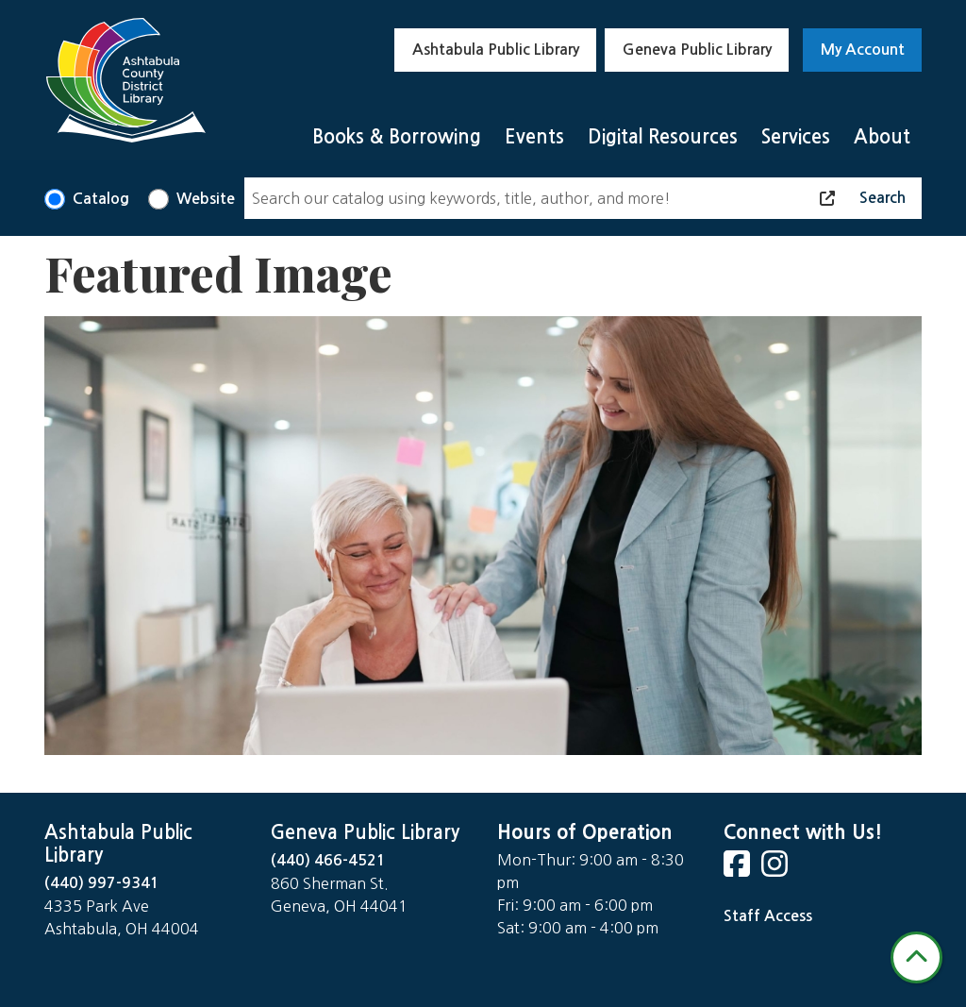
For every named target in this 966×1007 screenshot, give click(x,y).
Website (205, 199)
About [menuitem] (882, 136)
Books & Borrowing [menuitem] (396, 136)
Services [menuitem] (795, 136)
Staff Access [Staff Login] (768, 916)
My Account (863, 49)
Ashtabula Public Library (495, 49)
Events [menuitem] (534, 136)
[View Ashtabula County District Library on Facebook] (739, 870)
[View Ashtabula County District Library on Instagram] (776, 870)
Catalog (101, 199)
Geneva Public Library (697, 49)
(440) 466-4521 (328, 860)
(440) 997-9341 (101, 883)
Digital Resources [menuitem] (663, 136)
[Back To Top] (916, 957)
